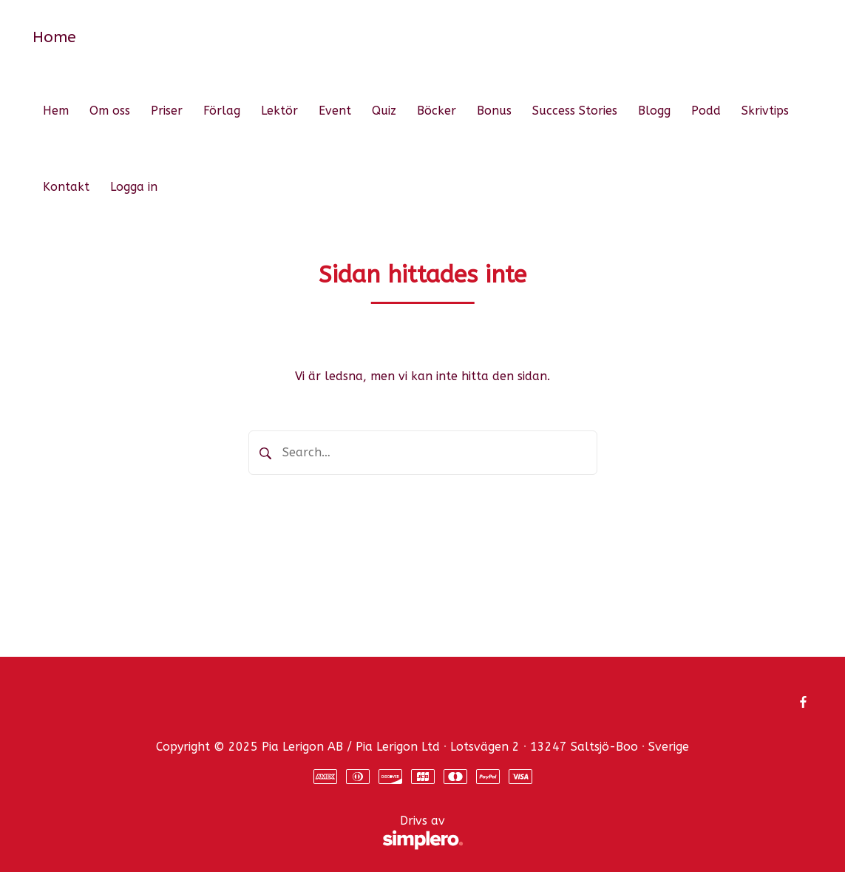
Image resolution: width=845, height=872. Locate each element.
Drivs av (248, 833)
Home (54, 37)
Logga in (133, 187)
